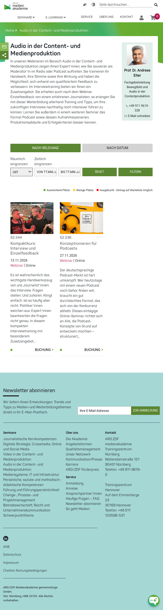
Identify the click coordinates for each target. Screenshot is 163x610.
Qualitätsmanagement (83, 449)
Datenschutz (12, 554)
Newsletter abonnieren (83, 504)
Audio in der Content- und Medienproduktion (53, 30)
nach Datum (117, 148)
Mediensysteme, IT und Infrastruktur (31, 475)
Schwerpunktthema (18, 515)
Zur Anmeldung (145, 410)
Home (10, 30)
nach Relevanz (45, 148)
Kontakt (126, 17)
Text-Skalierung (84, 4)
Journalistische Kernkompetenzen (29, 439)
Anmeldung (74, 483)
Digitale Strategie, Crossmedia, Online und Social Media (32, 446)
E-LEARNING (56, 17)
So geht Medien (78, 509)
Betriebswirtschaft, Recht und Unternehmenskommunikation (26, 508)
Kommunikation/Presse (84, 459)
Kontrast (93, 4)
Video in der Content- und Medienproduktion (23, 457)
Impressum (11, 563)
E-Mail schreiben (137, 116)
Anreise (72, 488)
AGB (6, 547)
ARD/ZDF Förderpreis (82, 470)
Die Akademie (76, 439)
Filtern (135, 172)
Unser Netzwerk (78, 454)
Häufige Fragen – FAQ (82, 499)
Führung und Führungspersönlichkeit (31, 490)
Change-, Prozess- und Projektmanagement (20, 497)
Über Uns (106, 17)
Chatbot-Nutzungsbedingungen (25, 570)
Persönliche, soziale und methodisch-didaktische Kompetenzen (32, 482)
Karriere (72, 464)
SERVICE (87, 17)
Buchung (44, 350)
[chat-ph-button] (154, 601)
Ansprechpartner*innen (84, 494)
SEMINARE (26, 17)
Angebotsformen (79, 444)
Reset (99, 172)
